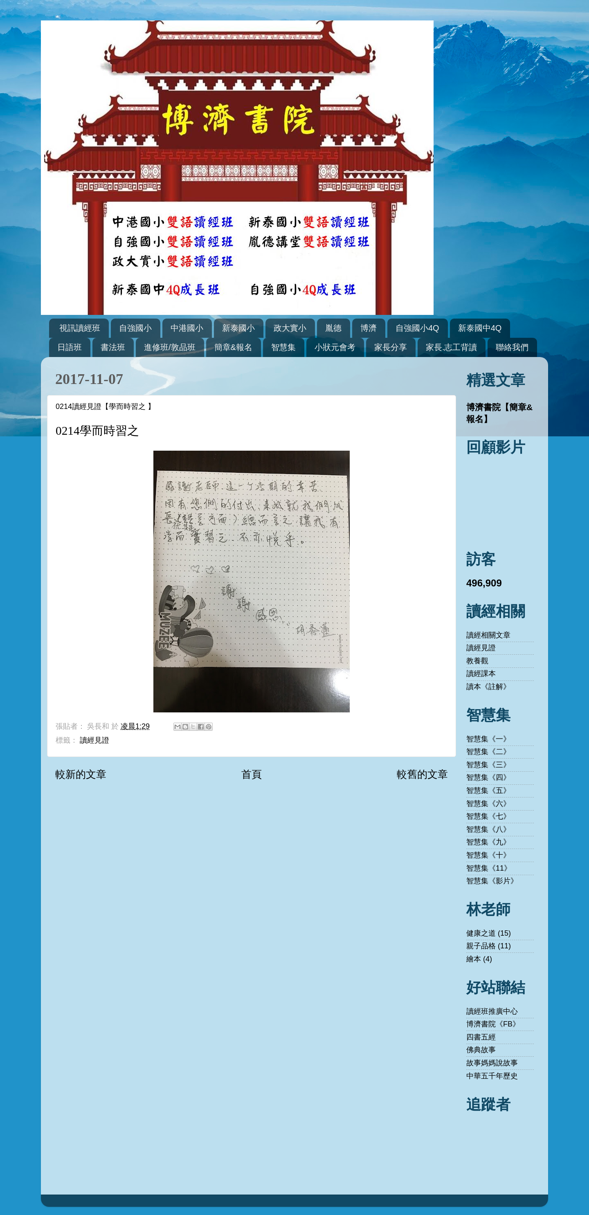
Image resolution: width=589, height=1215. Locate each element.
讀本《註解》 (488, 687)
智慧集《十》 (488, 855)
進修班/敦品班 (170, 347)
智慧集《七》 (488, 816)
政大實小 (290, 327)
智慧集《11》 (488, 868)
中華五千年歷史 (492, 1076)
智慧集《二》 (488, 752)
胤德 (333, 327)
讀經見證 (94, 740)
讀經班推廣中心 (492, 1011)
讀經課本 (481, 673)
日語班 (69, 347)
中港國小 (187, 327)
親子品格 (481, 946)
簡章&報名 (233, 347)
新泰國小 (238, 327)
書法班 (113, 347)
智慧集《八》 (488, 829)
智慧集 (283, 347)
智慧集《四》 (488, 777)
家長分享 (390, 347)
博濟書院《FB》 (493, 1024)
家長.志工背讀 (451, 347)
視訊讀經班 (79, 327)
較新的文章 (80, 774)
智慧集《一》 (488, 739)
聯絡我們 (512, 347)
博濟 (368, 327)
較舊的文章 (422, 774)
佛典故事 (481, 1050)
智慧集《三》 (488, 765)
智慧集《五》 (488, 790)
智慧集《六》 (488, 804)
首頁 (251, 774)
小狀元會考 (335, 347)
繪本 (473, 959)
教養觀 (477, 661)
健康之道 (481, 933)
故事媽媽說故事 (492, 1063)
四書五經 (481, 1037)
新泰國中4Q (480, 327)
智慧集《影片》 (492, 881)
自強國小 (135, 327)
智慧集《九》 (488, 842)
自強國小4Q (417, 327)
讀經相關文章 (488, 635)
